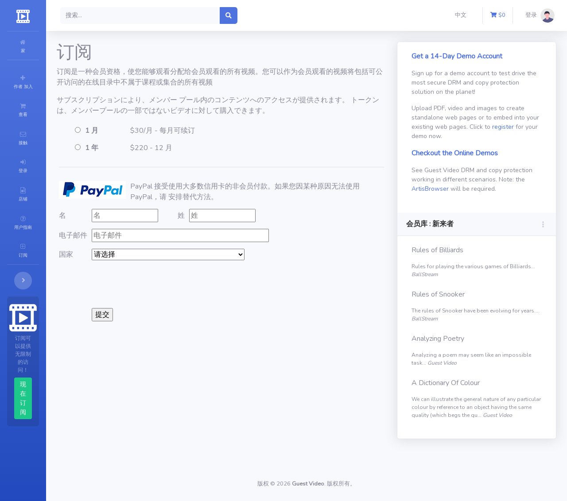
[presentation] (212, 284)
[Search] (193, 15)
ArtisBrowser (505, 189)
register (463, 136)
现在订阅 (49, 325)
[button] (462, 15)
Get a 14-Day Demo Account (474, 56)
